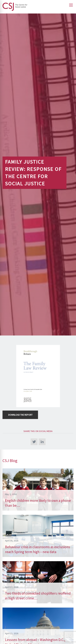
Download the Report (20, 414)
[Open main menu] (71, 5)
